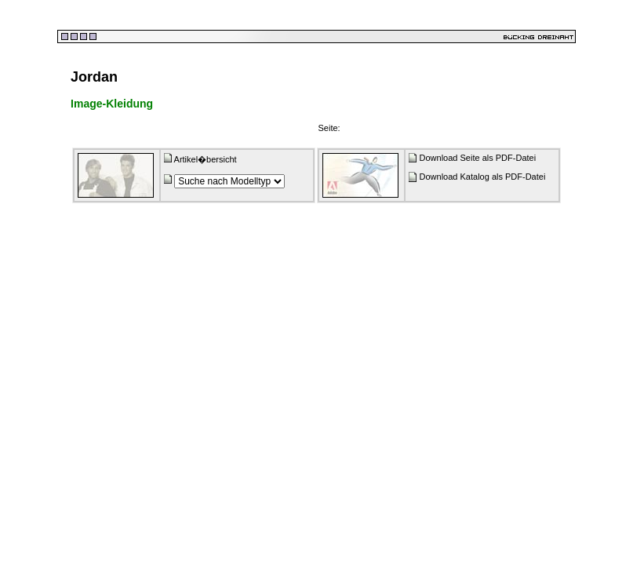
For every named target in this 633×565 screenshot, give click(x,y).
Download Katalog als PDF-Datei (483, 176)
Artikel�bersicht (205, 159)
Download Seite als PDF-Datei (478, 157)
